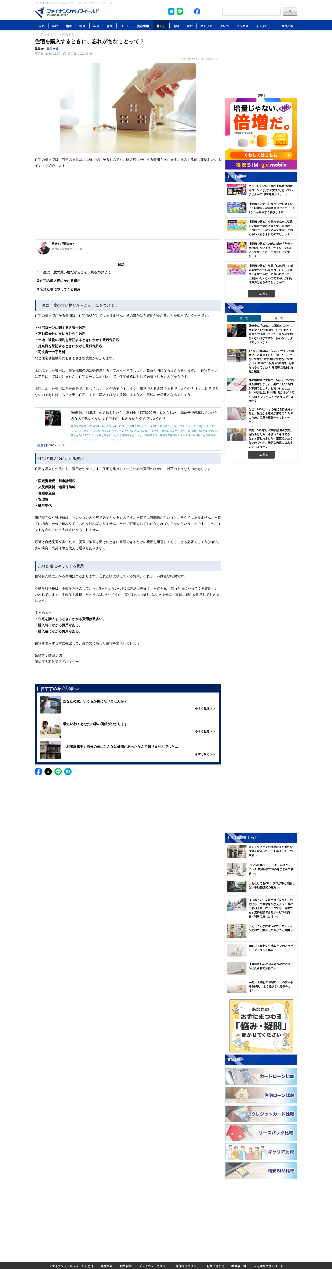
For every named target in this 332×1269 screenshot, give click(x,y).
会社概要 (106, 1266)
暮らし (160, 26)
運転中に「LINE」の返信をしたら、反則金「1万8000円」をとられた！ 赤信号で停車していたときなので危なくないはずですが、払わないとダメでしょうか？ (271, 333)
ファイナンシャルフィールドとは (71, 1266)
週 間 (244, 318)
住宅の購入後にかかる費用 (58, 281)
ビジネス (242, 26)
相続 (69, 26)
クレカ (224, 26)
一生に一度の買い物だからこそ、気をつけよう (74, 272)
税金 (82, 26)
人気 (41, 26)
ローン (124, 26)
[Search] (251, 11)
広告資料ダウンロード (268, 1266)
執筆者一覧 (238, 1266)
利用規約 (125, 1266)
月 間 (278, 318)
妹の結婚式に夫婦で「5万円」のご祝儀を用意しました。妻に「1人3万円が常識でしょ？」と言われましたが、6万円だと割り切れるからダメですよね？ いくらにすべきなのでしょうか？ (271, 390)
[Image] (67, 12)
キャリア (206, 26)
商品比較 (287, 26)
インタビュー (265, 26)
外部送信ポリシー (187, 1266)
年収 (55, 26)
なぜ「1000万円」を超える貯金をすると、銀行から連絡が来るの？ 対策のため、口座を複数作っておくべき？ (271, 415)
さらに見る (261, 293)
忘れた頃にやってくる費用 (58, 289)
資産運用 (143, 26)
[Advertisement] (128, 207)
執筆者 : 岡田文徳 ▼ (63, 243)
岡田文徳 (52, 48)
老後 (176, 26)
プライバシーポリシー (153, 1266)
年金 (96, 26)
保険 (110, 26)
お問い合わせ (215, 1266)
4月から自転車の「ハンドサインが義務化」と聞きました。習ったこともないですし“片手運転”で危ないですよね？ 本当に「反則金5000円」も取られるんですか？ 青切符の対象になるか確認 (271, 361)
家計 (190, 26)
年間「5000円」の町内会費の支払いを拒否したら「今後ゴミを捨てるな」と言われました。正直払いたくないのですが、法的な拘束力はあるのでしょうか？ (271, 438)
